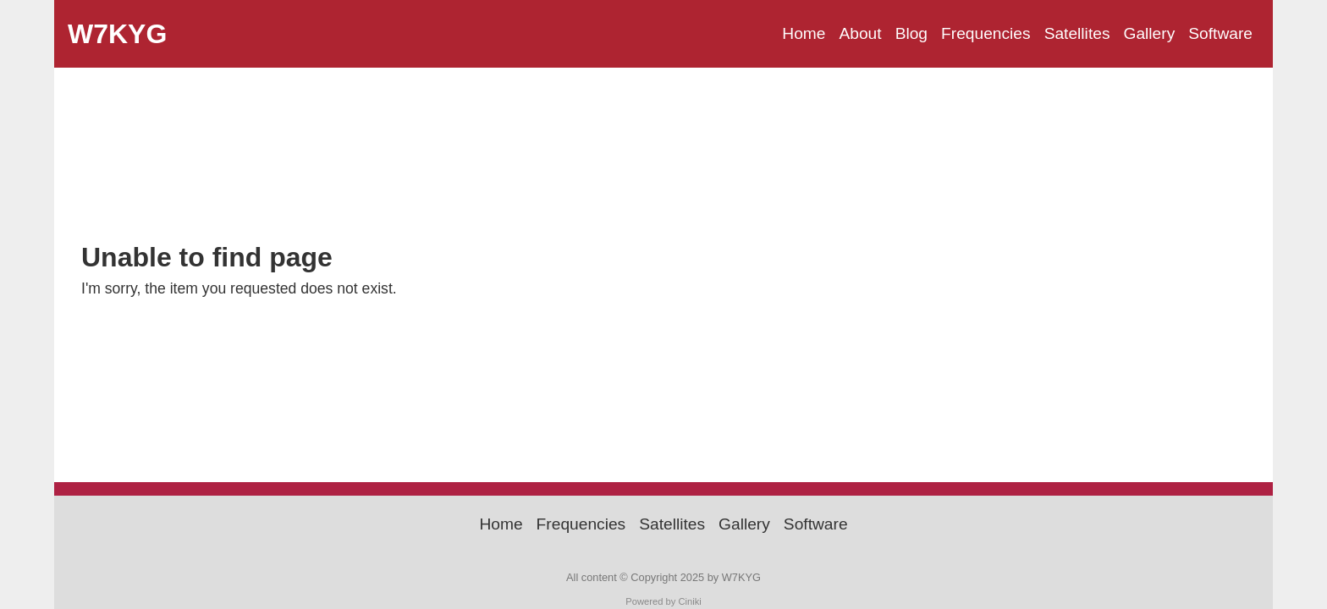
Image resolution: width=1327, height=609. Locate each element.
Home (803, 33)
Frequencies (986, 33)
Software (1220, 33)
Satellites (1077, 33)
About (860, 33)
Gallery (1149, 33)
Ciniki (689, 601)
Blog (911, 33)
